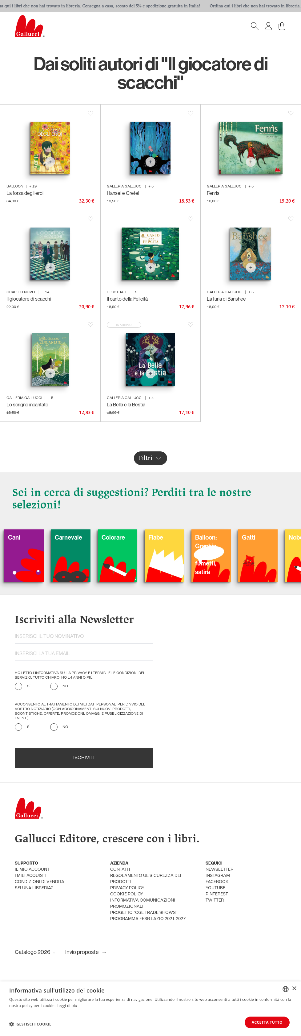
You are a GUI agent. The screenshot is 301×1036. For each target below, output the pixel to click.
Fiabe (166, 537)
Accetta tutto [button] (267, 1022)
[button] (30, 1024)
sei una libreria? (34, 888)
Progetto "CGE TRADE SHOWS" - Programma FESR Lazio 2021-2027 (148, 916)
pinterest (217, 894)
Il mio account (32, 869)
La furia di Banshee (226, 299)
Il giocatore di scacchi (28, 299)
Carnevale (79, 537)
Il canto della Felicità (127, 299)
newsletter (219, 869)
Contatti (120, 869)
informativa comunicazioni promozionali (142, 903)
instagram (218, 876)
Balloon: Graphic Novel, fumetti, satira (217, 555)
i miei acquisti (30, 876)
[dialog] (150, 1008)
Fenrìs (213, 193)
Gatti (259, 537)
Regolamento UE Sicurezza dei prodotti (145, 879)
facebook (217, 882)
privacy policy (127, 888)
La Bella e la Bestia (126, 405)
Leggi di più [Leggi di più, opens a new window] (67, 1005)
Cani (25, 537)
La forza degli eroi (24, 193)
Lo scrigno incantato (27, 405)
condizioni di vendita (39, 882)
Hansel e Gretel (123, 193)
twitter (215, 900)
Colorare (124, 537)
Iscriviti (83, 757)
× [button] (294, 988)
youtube (215, 888)
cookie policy (126, 894)
